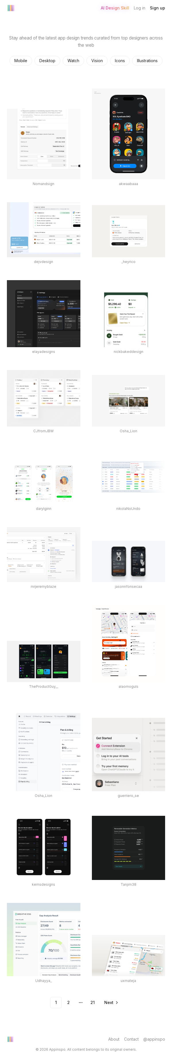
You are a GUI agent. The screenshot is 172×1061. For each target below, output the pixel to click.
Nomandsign (43, 184)
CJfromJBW (43, 431)
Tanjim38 (128, 884)
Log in (139, 7)
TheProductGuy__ (43, 686)
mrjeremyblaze (43, 586)
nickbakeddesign (128, 351)
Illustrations (147, 60)
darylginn (43, 508)
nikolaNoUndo (128, 508)
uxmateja (128, 981)
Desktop (47, 60)
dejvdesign (43, 262)
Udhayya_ (43, 981)
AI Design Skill (115, 7)
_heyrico (128, 262)
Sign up (157, 7)
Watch (73, 60)
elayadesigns (43, 351)
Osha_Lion (128, 431)
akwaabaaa (128, 184)
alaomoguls (128, 686)
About (113, 1039)
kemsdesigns (43, 884)
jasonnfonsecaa (128, 586)
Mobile (20, 60)
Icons (120, 60)
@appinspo (154, 1039)
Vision (97, 60)
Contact (131, 1039)
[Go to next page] (111, 1002)
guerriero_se (128, 795)
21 (92, 1002)
